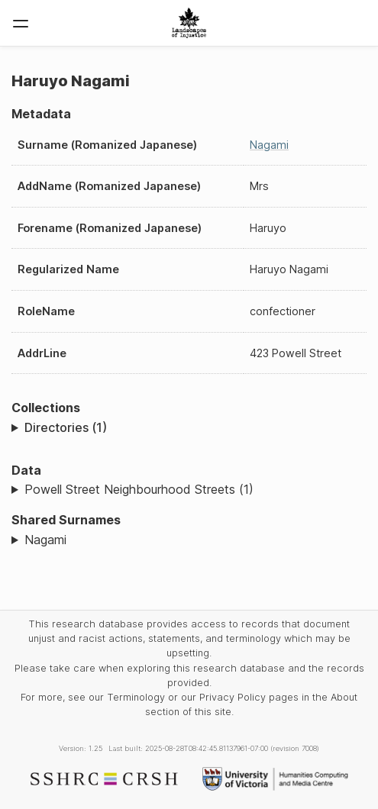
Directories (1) (65, 427)
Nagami (269, 144)
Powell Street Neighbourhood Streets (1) (139, 489)
